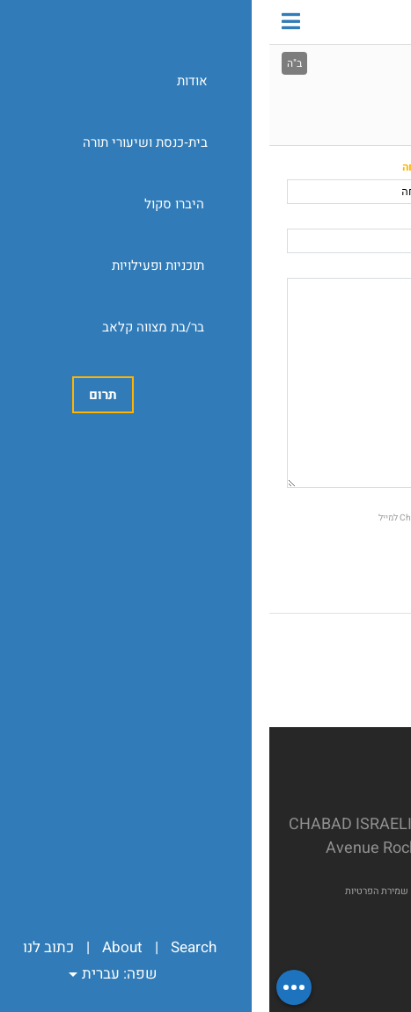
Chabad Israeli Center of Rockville (275, 22)
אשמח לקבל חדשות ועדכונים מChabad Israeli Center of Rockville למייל (237, 518)
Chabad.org (198, 891)
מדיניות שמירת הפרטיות (123, 891)
